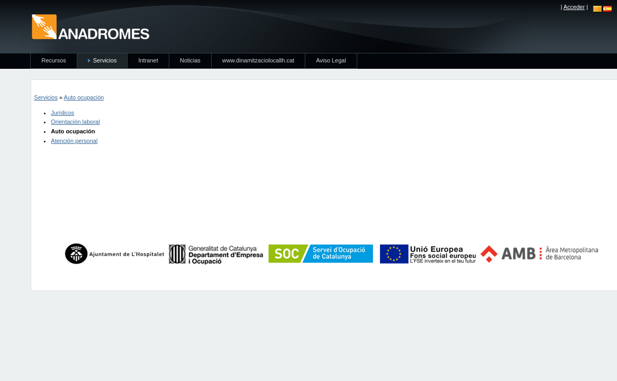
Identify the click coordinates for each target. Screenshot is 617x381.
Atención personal (74, 141)
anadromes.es (90, 26)
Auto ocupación (84, 97)
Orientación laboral (75, 122)
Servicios (46, 97)
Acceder (574, 7)
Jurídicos (62, 113)
